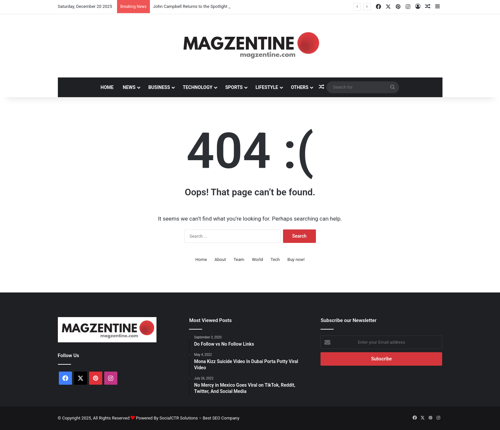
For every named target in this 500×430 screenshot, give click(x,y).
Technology (197, 87)
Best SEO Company (221, 418)
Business (159, 87)
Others (299, 87)
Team (238, 259)
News (129, 87)
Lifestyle (266, 87)
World (257, 259)
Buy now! (295, 259)
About (220, 259)
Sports (234, 87)
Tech (275, 259)
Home (107, 87)
